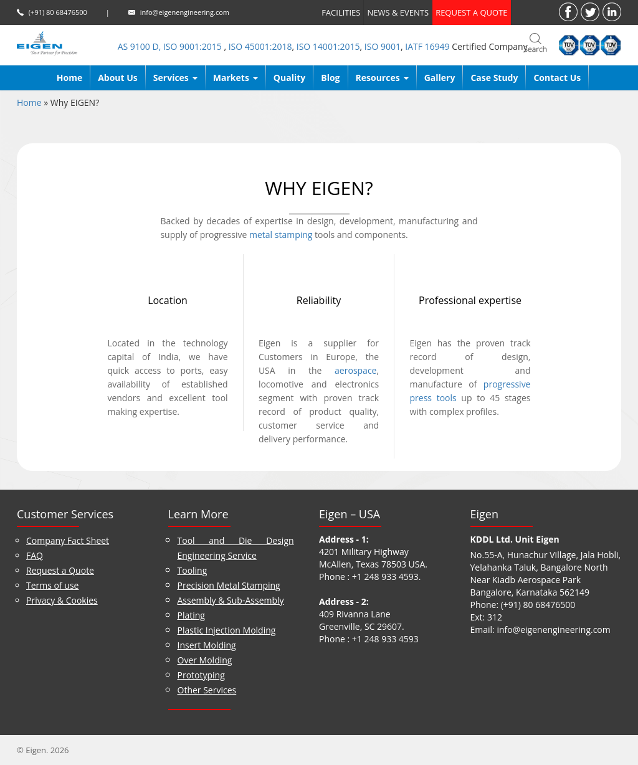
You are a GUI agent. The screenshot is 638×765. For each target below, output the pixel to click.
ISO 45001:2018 (260, 46)
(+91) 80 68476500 (58, 12)
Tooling (192, 570)
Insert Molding (207, 645)
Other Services (207, 690)
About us (118, 77)
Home (69, 77)
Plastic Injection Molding (227, 630)
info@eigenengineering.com (184, 12)
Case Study (494, 77)
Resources (382, 77)
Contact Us (557, 77)
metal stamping (280, 234)
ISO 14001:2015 (328, 46)
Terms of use (52, 585)
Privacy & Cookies (62, 600)
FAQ (34, 555)
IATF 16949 (427, 46)
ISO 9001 (382, 46)
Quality (289, 77)
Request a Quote (60, 570)
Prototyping (201, 675)
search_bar (535, 43)
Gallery (439, 77)
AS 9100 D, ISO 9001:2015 (171, 46)
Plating (191, 615)
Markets (235, 77)
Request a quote (471, 12)
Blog (330, 77)
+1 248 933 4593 (385, 576)
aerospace (355, 370)
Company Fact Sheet (67, 540)
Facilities (340, 12)
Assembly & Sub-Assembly (231, 600)
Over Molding (205, 660)
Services (175, 77)
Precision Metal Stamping (229, 585)
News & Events (398, 12)
